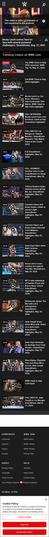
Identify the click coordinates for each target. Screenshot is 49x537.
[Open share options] (46, 40)
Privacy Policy (7, 468)
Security (27, 468)
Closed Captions (29, 483)
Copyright (6, 473)
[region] (24, 516)
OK (24, 22)
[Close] (46, 499)
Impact (4, 449)
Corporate (6, 439)
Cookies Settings (24, 517)
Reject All (24, 525)
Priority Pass (29, 454)
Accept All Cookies (24, 532)
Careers (5, 444)
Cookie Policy (29, 478)
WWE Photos (29, 449)
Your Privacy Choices (7, 483)
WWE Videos (29, 444)
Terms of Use (7, 478)
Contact (5, 454)
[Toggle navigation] (3, 3)
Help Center (29, 473)
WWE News (29, 439)
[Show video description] (40, 40)
